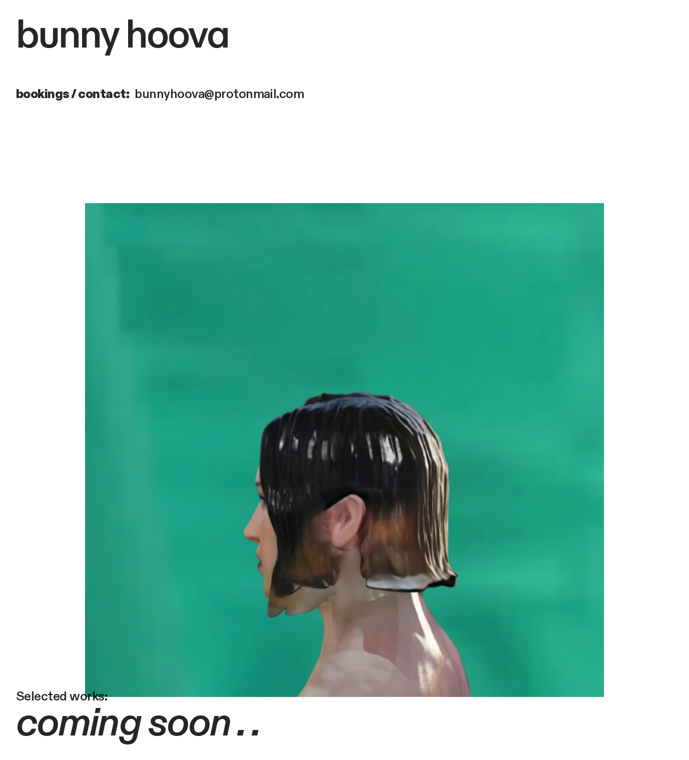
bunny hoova (122, 35)
